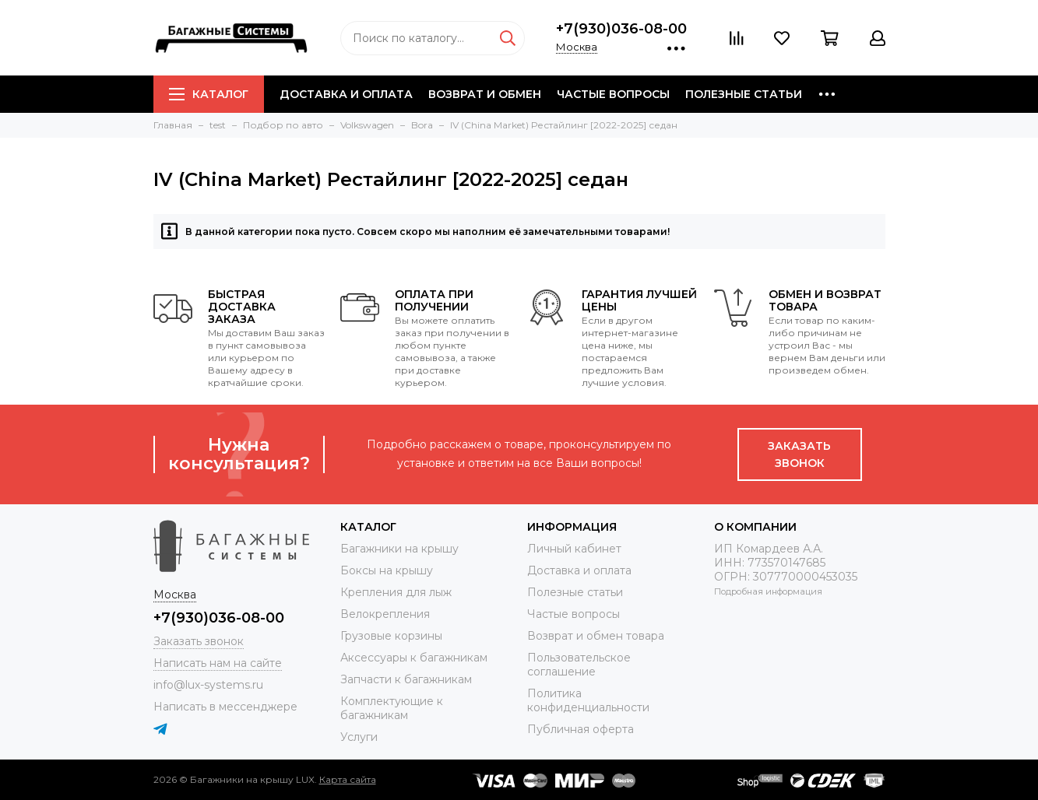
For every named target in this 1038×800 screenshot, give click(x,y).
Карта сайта (347, 779)
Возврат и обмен (484, 94)
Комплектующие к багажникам (391, 708)
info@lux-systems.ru (208, 685)
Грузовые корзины (391, 636)
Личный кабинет (574, 549)
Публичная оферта (580, 729)
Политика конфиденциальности (588, 700)
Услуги (359, 737)
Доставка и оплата (346, 94)
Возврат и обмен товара (595, 636)
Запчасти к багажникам (406, 679)
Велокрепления (385, 614)
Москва (576, 46)
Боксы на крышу (386, 570)
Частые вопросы (613, 94)
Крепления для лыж (396, 592)
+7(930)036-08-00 (621, 28)
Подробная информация (768, 591)
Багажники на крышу (399, 549)
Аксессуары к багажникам (413, 658)
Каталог (208, 94)
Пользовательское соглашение (579, 665)
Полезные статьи (743, 94)
